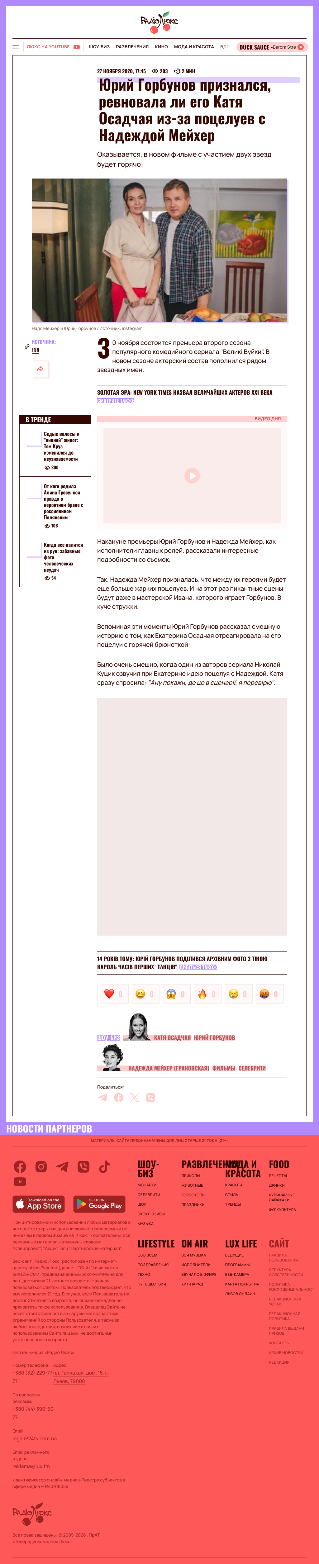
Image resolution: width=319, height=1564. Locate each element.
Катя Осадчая (172, 1038)
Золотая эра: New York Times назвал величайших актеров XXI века (185, 393)
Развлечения (132, 47)
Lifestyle (156, 1243)
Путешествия (152, 1284)
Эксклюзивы (151, 1214)
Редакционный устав (285, 1302)
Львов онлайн (240, 1293)
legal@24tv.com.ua (34, 1438)
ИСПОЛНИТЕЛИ (196, 1264)
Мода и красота (194, 47)
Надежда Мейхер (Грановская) (168, 1068)
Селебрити (252, 1068)
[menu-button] (15, 47)
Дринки (277, 1185)
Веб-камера (237, 1274)
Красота (234, 1185)
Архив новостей (286, 1352)
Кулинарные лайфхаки (282, 1198)
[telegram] (102, 1097)
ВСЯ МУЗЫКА (193, 1255)
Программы (237, 1264)
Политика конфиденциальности (288, 1287)
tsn (35, 349)
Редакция (279, 1362)
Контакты (279, 1343)
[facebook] (118, 1097)
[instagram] (41, 1166)
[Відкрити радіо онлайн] (272, 47)
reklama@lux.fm (31, 1466)
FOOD (279, 1164)
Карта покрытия (242, 1284)
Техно (144, 1274)
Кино (161, 47)
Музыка (146, 1223)
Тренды (233, 1204)
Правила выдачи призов (286, 1331)
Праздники (193, 1204)
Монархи (147, 1185)
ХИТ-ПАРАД (192, 1284)
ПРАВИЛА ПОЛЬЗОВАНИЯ (283, 1258)
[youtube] (19, 1181)
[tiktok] (104, 1166)
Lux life (241, 1243)
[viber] (150, 1097)
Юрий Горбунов (214, 1038)
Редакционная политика (284, 1316)
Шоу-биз (99, 47)
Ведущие (234, 1255)
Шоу (142, 1204)
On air (194, 1243)
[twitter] (134, 1097)
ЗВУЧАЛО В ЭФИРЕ (199, 1274)
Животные (192, 1185)
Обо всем (147, 1255)
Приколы (190, 1175)
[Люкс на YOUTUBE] (53, 47)
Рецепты (278, 1175)
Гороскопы (193, 1195)
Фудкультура (282, 1209)
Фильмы (224, 1068)
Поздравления (153, 1264)
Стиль (231, 1194)
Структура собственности (286, 1272)
